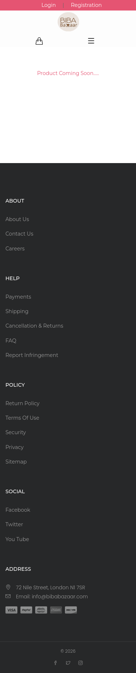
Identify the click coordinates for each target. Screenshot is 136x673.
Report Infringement (31, 355)
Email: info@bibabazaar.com (52, 596)
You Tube (17, 539)
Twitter (14, 524)
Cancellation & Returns (34, 326)
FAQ (10, 340)
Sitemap (16, 461)
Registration (86, 5)
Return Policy (22, 403)
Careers (15, 248)
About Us (17, 219)
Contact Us (19, 233)
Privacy (14, 447)
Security (15, 432)
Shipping (17, 311)
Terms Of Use (22, 418)
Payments (18, 297)
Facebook (17, 510)
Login (48, 5)
